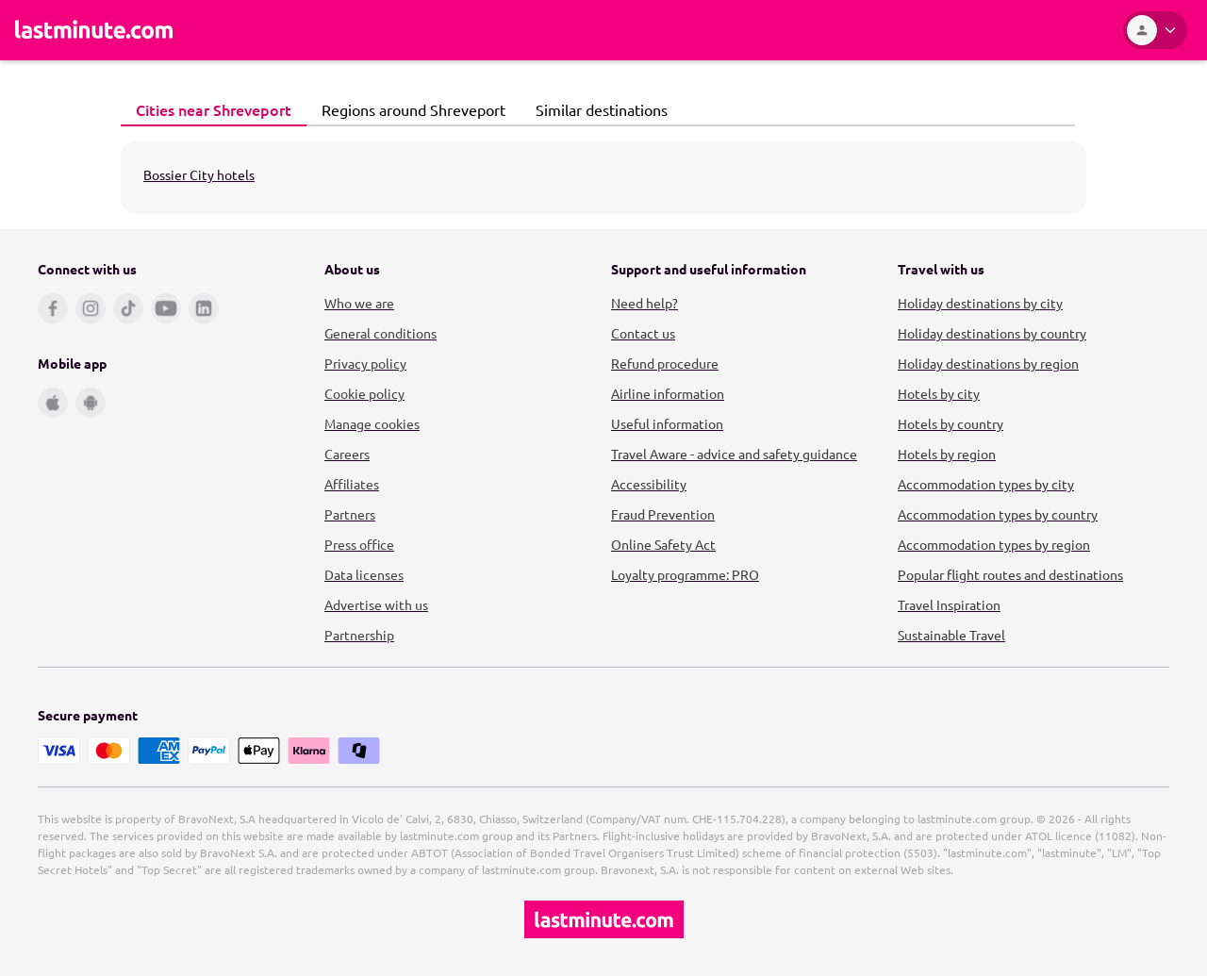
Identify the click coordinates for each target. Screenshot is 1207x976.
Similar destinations (596, 109)
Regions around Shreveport (408, 109)
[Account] (1155, 30)
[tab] (213, 110)
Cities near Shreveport (208, 109)
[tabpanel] (603, 177)
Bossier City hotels (199, 174)
